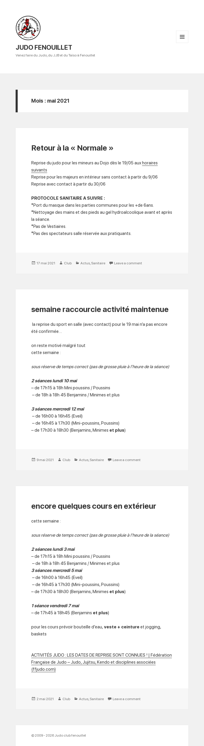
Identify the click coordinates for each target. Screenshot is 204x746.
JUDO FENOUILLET (44, 47)
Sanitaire (98, 263)
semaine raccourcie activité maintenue (100, 309)
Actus (85, 263)
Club (68, 263)
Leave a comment (128, 263)
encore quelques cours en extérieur (93, 505)
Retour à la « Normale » (72, 147)
